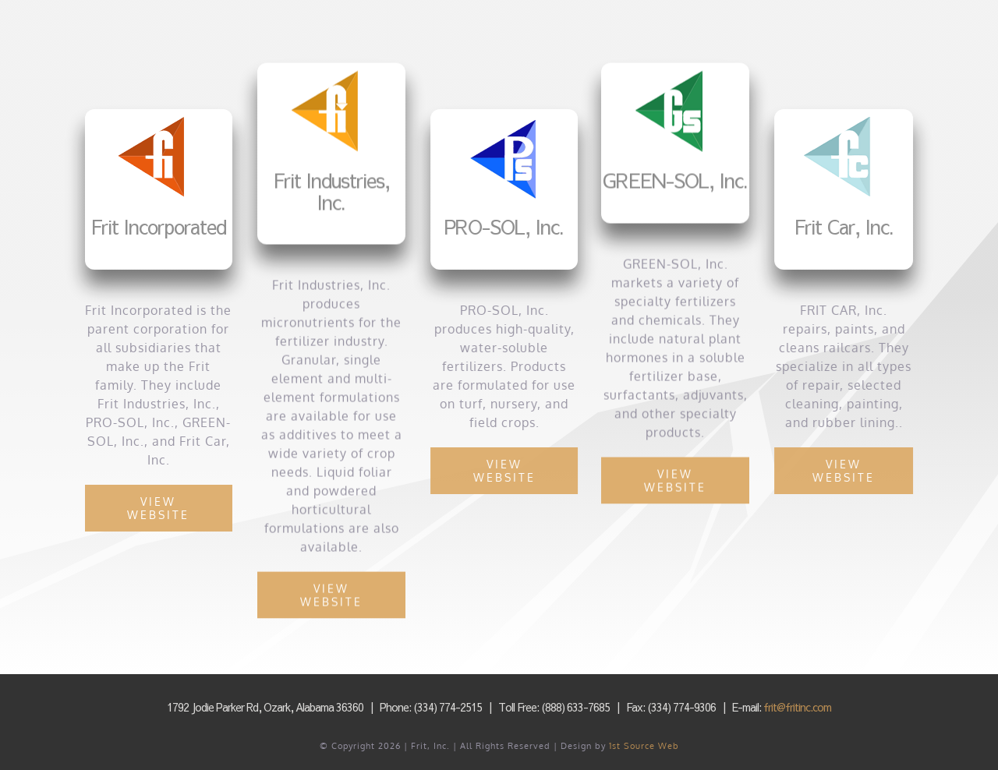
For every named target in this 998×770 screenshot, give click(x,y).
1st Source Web (644, 745)
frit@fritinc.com (797, 707)
